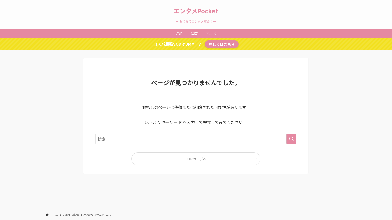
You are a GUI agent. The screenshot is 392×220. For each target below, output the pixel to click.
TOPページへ (196, 158)
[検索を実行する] (291, 139)
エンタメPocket (196, 11)
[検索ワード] (196, 139)
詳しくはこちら (222, 44)
